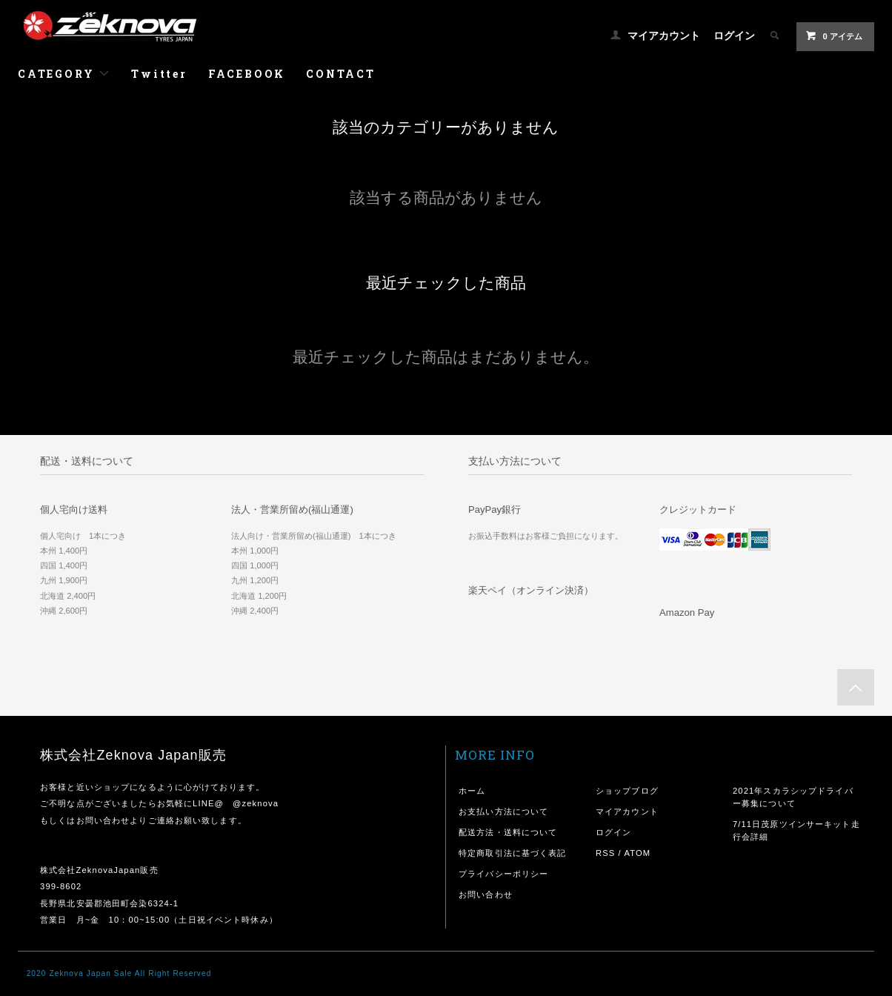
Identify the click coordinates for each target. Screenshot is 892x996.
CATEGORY (64, 74)
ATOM (637, 853)
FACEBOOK (246, 74)
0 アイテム (833, 36)
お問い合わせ (486, 894)
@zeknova (256, 803)
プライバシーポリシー (503, 873)
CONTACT (341, 74)
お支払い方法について (503, 811)
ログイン (734, 36)
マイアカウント (664, 36)
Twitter (159, 74)
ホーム (472, 790)
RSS (605, 853)
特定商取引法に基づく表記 (512, 853)
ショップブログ (627, 790)
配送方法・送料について (508, 832)
